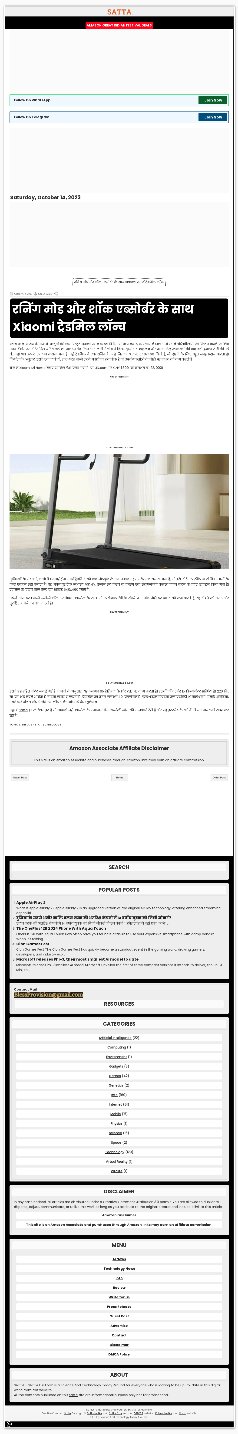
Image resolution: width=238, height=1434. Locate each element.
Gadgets (116, 1066)
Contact (119, 1335)
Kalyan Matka (163, 1413)
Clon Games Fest (33, 944)
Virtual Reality (117, 1161)
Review (119, 1287)
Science (115, 1133)
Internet (115, 1104)
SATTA (35, 724)
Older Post (219, 777)
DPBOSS (138, 1413)
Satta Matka (94, 1413)
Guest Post (119, 1316)
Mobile (115, 1114)
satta (73, 1395)
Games (115, 1075)
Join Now (213, 100)
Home (119, 777)
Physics (116, 1123)
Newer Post (20, 777)
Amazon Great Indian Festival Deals (119, 25)
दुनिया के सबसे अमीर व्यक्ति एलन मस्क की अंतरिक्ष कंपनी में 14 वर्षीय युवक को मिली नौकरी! (93, 918)
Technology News (119, 1268)
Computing (116, 1047)
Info (25, 724)
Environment (116, 1056)
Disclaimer (119, 1344)
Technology (51, 724)
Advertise (119, 1325)
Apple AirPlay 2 (31, 902)
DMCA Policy (119, 1354)
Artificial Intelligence (115, 1037)
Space (116, 1142)
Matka (182, 1413)
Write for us (119, 1297)
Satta (23, 710)
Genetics (116, 1085)
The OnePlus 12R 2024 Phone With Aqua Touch (61, 928)
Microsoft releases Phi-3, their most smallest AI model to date (77, 959)
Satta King (115, 1413)
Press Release (119, 1306)
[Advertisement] (119, 61)
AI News (119, 1259)
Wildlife (116, 1171)
